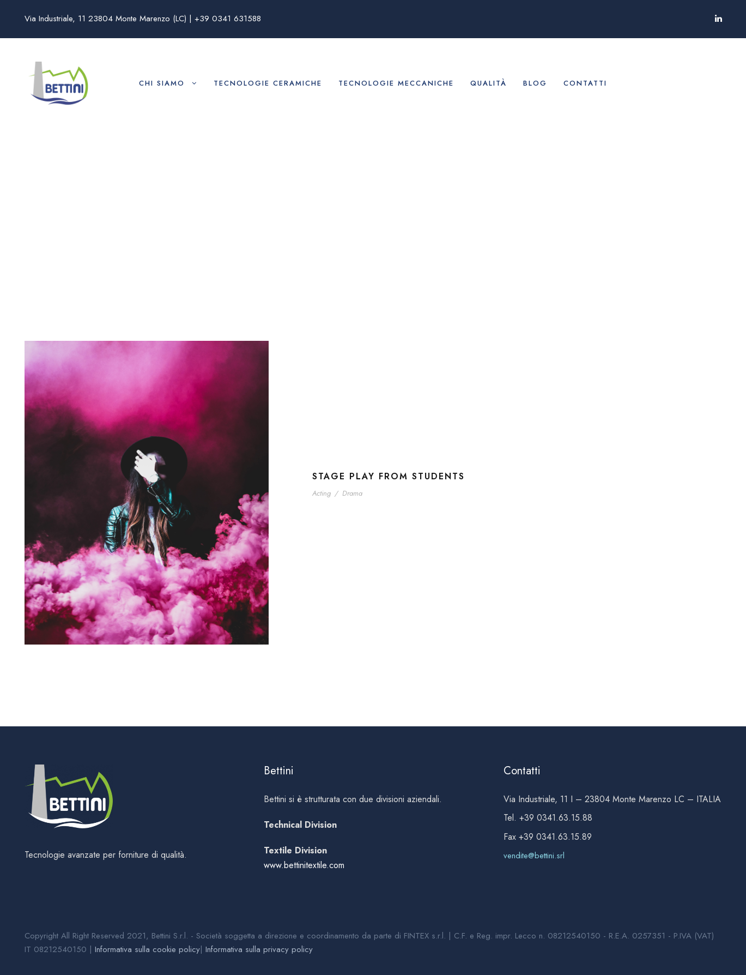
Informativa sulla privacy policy (259, 949)
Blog (535, 83)
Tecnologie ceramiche (268, 83)
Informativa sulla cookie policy (147, 949)
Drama (352, 493)
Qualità (488, 83)
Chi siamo (162, 83)
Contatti (585, 83)
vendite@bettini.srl (534, 856)
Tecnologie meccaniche (396, 83)
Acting (321, 493)
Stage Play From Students (388, 476)
